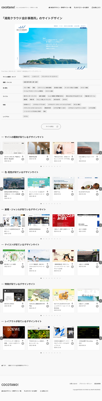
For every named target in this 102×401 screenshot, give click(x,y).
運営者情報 (97, 384)
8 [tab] (60, 166)
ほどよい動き (77, 104)
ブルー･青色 (27, 87)
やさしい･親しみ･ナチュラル (44, 99)
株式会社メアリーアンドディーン (31, 71)
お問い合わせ (73, 384)
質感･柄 (32, 99)
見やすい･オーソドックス (30, 96)
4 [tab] (49, 166)
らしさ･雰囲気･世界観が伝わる (55, 96)
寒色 (34, 87)
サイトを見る (50, 126)
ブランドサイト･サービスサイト (49, 76)
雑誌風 (25, 99)
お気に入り (96, 7)
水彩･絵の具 (57, 99)
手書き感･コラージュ (90, 96)
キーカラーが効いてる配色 (71, 87)
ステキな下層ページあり (59, 108)
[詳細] (22, 159)
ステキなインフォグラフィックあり (77, 108)
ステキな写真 (92, 108)
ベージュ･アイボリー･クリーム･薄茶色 (33, 91)
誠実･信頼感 (42, 96)
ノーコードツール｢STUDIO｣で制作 (32, 111)
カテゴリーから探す (81, 7)
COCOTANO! (10, 385)
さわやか (65, 99)
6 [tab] (54, 166)
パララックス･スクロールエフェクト (33, 108)
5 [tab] (51, 166)
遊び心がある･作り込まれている (74, 96)
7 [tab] (57, 166)
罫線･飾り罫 (48, 108)
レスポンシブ (35, 76)
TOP (4, 365)
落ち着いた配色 (58, 87)
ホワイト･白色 (49, 91)
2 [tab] (43, 166)
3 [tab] (46, 166)
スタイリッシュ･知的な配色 (44, 87)
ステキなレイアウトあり (39, 104)
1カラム (26, 116)
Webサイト (26, 76)
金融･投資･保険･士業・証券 (30, 82)
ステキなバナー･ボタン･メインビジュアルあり (59, 104)
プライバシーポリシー (85, 384)
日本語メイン (27, 104)
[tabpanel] (14, 153)
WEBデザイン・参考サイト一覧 (60, 7)
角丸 (45, 111)
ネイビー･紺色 (84, 87)
